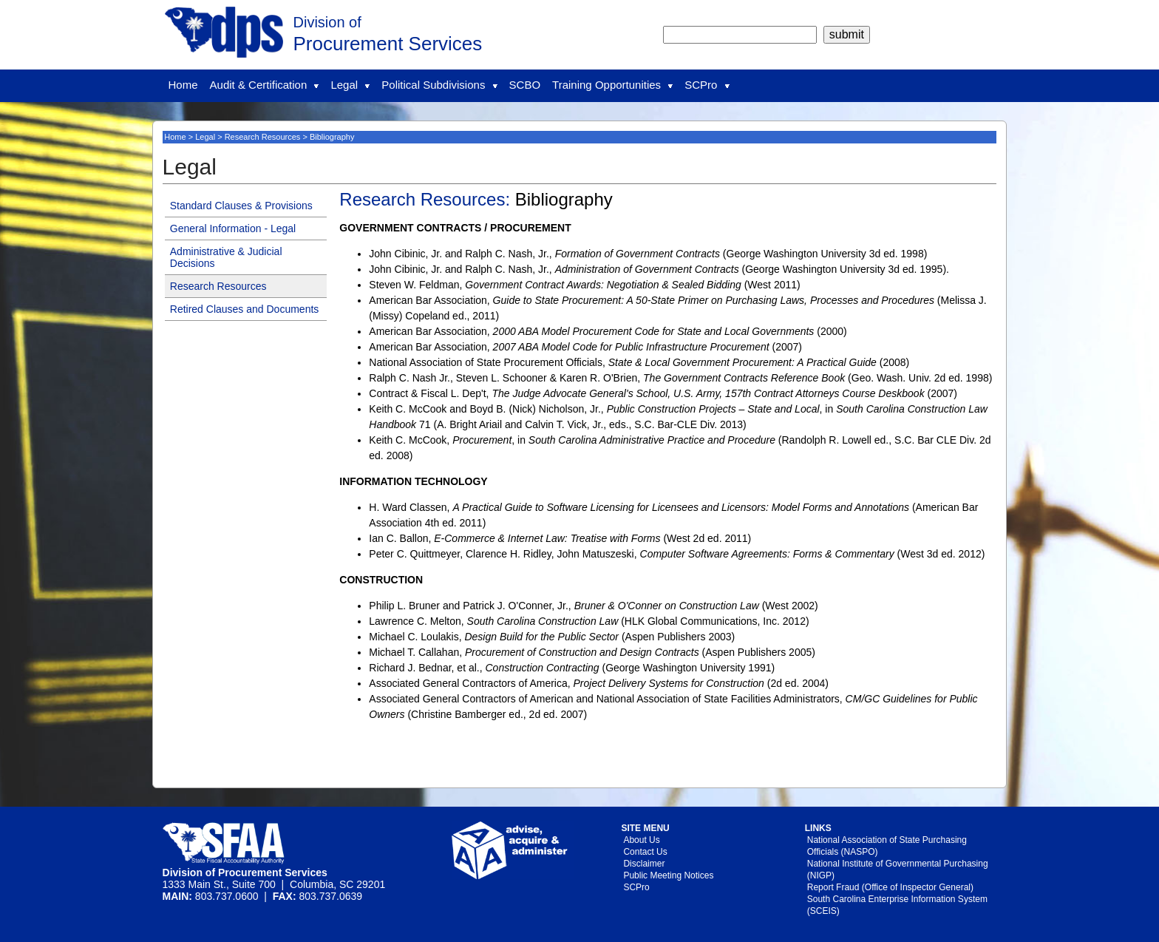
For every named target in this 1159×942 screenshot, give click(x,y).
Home (183, 84)
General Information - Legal (233, 228)
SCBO (525, 84)
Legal (350, 84)
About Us (641, 840)
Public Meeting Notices (668, 875)
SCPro (706, 84)
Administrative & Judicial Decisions (226, 257)
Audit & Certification (264, 84)
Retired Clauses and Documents (244, 309)
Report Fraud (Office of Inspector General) (890, 887)
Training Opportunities (612, 84)
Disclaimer (644, 863)
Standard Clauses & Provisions (241, 205)
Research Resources (263, 136)
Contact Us (645, 852)
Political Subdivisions (439, 84)
